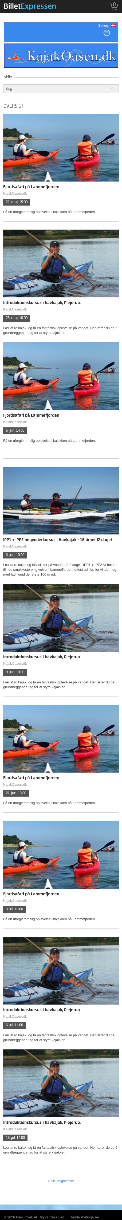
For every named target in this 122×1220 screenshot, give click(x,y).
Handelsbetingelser (84, 1217)
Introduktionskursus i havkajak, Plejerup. (42, 302)
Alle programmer (62, 1181)
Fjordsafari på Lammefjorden (31, 186)
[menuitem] (30, 6)
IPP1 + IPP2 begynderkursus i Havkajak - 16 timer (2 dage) (57, 539)
